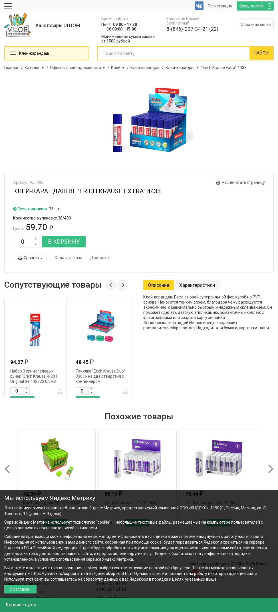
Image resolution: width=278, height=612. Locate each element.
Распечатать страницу (243, 182)
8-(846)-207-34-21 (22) (192, 29)
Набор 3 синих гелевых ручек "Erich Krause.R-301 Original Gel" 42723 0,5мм (33, 376)
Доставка (99, 257)
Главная (11, 67)
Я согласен (20, 589)
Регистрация (220, 6)
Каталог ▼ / (37, 67)
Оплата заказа (68, 257)
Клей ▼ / (120, 67)
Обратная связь (256, 24)
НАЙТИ (261, 53)
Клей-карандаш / (148, 67)
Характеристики (197, 285)
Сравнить (30, 257)
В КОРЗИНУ (64, 241)
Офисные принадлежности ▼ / (80, 67)
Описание (158, 285)
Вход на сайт (251, 6)
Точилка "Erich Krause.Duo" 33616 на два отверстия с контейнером (100, 376)
